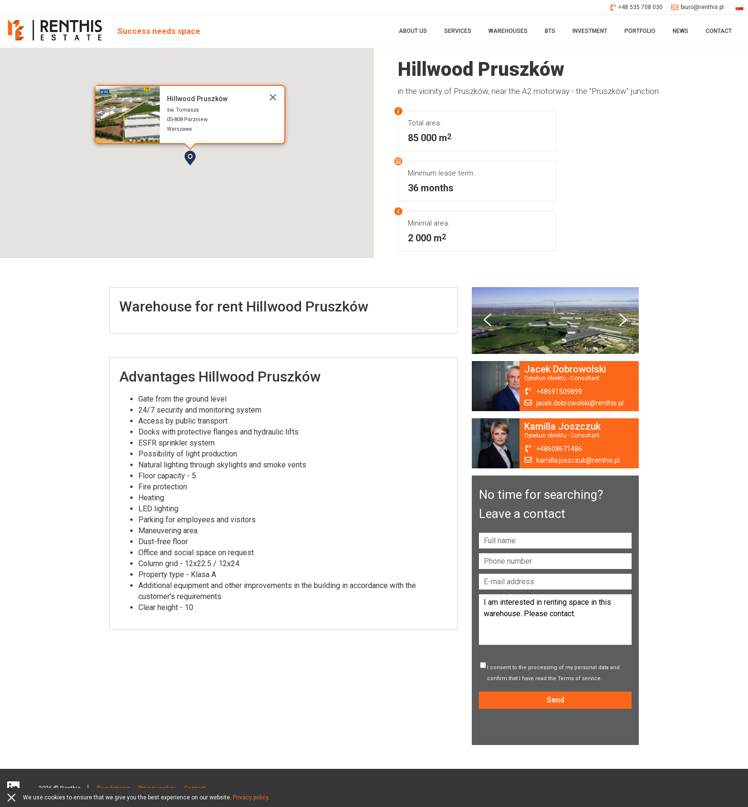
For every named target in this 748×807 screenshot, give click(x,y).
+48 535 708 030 (637, 7)
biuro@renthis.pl (697, 7)
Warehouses (508, 31)
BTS (550, 31)
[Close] (272, 97)
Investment (589, 31)
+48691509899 (559, 391)
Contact (719, 31)
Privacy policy (250, 797)
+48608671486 (559, 449)
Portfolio (639, 31)
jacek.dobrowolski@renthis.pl (579, 403)
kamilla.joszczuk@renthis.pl (578, 460)
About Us (413, 31)
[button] (217, 174)
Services (457, 31)
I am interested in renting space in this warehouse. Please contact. (555, 619)
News (680, 31)
